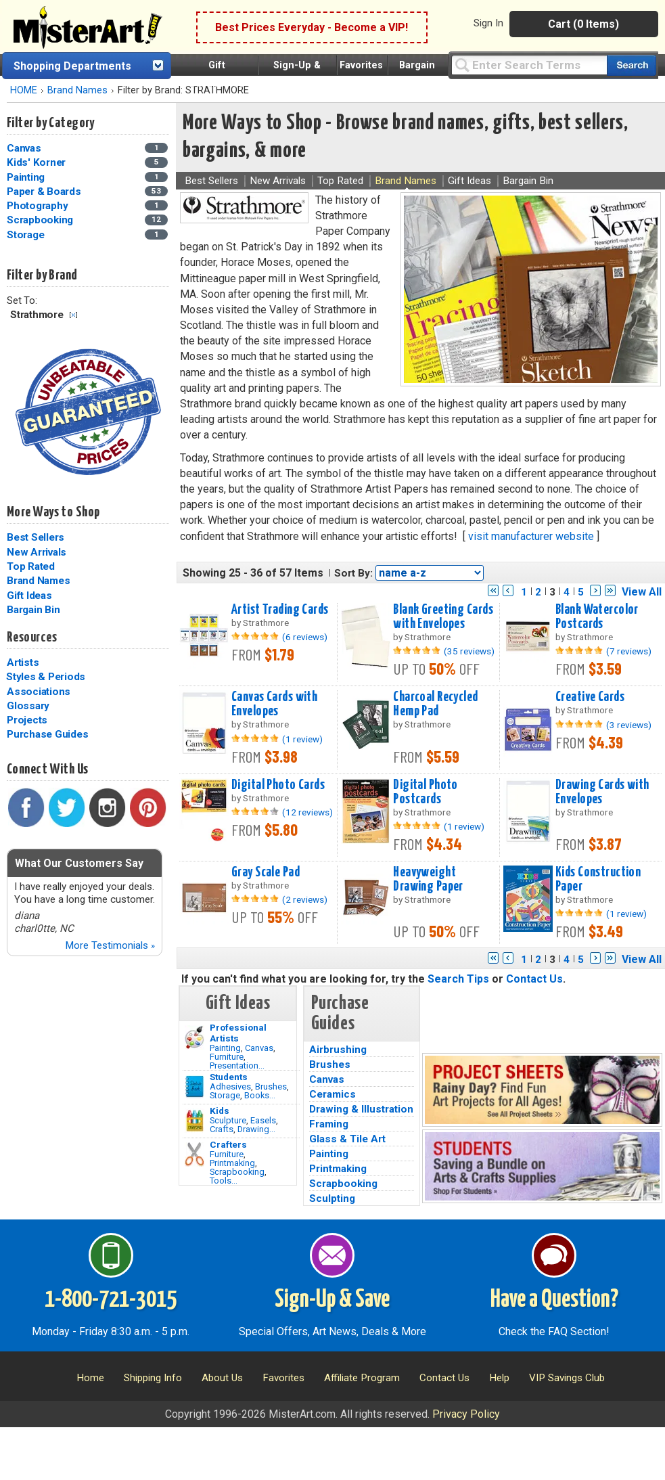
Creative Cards (589, 697)
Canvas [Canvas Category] (25, 148)
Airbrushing (338, 1050)
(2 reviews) (304, 899)
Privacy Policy (466, 1414)
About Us (222, 1378)
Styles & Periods (45, 677)
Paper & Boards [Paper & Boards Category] (45, 191)
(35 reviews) (469, 651)
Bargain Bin (33, 610)
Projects (27, 720)
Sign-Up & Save (332, 1300)
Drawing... (256, 1129)
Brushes (271, 1086)
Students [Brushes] (229, 1076)
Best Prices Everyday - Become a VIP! (311, 27)
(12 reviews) (307, 812)
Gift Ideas (29, 595)
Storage (225, 1095)
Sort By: (353, 573)
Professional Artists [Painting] (238, 1033)
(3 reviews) (628, 724)
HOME (23, 90)
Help (499, 1378)
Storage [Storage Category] (27, 235)
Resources (32, 637)
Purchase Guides (47, 734)
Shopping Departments (72, 66)
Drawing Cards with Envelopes (602, 792)
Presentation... (237, 1065)
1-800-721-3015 (111, 1300)
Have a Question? (554, 1300)
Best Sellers (35, 537)
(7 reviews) (628, 651)
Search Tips (458, 978)
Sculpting (332, 1198)
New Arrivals (36, 552)
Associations (38, 692)
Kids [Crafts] (219, 1110)
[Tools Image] (194, 1154)
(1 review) (302, 739)
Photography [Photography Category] (38, 206)
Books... (259, 1095)
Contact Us (534, 978)
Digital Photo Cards (278, 785)
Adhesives (230, 1086)
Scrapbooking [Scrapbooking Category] (41, 220)
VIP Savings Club (567, 1378)
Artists (23, 662)
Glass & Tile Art (347, 1139)
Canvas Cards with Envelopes (274, 704)
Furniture (227, 1057)
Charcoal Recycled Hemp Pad (435, 704)
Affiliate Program (362, 1378)
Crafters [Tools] (228, 1144)
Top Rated (31, 566)
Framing (328, 1124)
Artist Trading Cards (280, 609)
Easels (263, 1120)
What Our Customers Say (79, 863)
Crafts (221, 1129)
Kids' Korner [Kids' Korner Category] (37, 162)
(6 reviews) (304, 636)
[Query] (529, 64)
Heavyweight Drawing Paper (428, 879)
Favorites (361, 65)
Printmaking (232, 1163)
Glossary (28, 706)
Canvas (259, 1048)
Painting (225, 1048)
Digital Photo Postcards (425, 792)
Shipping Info (153, 1378)
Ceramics (332, 1094)
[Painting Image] (194, 1037)
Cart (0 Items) (583, 24)
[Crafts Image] (194, 1120)
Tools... (223, 1180)
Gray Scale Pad (265, 872)
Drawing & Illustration (361, 1109)
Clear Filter (73, 315)
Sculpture (228, 1120)
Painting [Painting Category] (27, 177)
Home (90, 1378)
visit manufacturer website (531, 536)
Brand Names (77, 90)
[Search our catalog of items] (631, 65)
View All (642, 591)
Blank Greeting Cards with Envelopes (443, 617)
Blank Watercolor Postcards (597, 617)
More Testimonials (110, 945)
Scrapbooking (237, 1172)
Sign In (488, 23)
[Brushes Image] (194, 1087)
